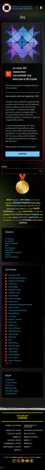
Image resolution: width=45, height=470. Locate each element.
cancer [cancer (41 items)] (25, 206)
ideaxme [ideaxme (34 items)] (20, 212)
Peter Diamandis (11, 243)
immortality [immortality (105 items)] (28, 211)
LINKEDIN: (9, 430)
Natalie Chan (13, 349)
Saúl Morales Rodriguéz (17, 278)
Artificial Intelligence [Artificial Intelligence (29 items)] (35, 200)
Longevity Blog (11, 383)
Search (40, 171)
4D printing (9, 241)
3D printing (9, 239)
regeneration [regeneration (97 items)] (33, 217)
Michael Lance (14, 346)
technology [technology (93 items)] (27, 220)
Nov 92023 (8, 74)
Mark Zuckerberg (11, 257)
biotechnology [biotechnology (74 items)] (35, 203)
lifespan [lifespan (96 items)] (27, 214)
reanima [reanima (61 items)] (15, 217)
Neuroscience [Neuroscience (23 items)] (5, 217)
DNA (7, 246)
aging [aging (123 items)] (8, 199)
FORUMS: (26, 447)
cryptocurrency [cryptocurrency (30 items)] (30, 206)
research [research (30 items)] (41, 217)
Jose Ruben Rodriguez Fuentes (20, 305)
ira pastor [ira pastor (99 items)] (7, 214)
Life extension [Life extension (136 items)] (17, 214)
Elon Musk (9, 250)
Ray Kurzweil (10, 248)
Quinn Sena (12, 284)
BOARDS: (26, 437)
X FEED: (9, 433)
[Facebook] (14, 461)
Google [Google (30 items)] (31, 209)
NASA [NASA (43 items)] (41, 215)
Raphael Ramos (14, 331)
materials (24, 147)
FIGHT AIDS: (11, 440)
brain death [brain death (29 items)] (20, 206)
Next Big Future (11, 388)
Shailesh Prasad (14, 290)
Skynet (7, 255)
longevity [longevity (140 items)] (35, 214)
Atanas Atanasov (15, 360)
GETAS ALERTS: (28, 430)
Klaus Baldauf (13, 313)
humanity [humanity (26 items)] (16, 212)
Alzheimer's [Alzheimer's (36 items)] (17, 200)
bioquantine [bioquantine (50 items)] (9, 203)
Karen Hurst (12, 302)
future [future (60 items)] (22, 209)
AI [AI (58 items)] (12, 200)
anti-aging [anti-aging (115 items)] (24, 199)
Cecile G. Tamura (14, 319)
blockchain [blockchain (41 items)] (14, 206)
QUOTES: (16, 450)
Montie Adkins (13, 355)
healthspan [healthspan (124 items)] (8, 211)
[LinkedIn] (23, 461)
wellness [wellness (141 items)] (23, 222)
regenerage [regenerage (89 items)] (23, 217)
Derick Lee (12, 322)
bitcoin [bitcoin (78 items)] (8, 206)
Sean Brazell (13, 334)
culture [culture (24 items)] (36, 205)
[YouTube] (27, 461)
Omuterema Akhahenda (17, 310)
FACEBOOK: (8, 425)
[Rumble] (31, 461)
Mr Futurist (9, 385)
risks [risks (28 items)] (4, 220)
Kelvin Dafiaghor (14, 299)
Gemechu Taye (15, 147)
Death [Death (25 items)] (39, 205)
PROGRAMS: (27, 443)
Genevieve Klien (14, 275)
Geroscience (9, 380)
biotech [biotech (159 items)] (26, 202)
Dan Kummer (13, 307)
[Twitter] (18, 461)
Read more (23, 154)
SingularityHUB (11, 394)
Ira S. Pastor (13, 358)
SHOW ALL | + (8, 363)
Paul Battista (13, 296)
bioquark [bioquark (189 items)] (17, 202)
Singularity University (13, 252)
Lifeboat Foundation (17, 457)
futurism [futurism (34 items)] (27, 209)
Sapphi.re (38, 457)
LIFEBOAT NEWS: (28, 425)
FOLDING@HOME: (9, 443)
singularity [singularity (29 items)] (8, 220)
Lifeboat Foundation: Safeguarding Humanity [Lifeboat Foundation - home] (17, 8)
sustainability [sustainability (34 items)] (18, 220)
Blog (22, 17)
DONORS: (15, 437)
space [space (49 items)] (13, 220)
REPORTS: (26, 440)
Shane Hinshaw (14, 328)
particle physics (31, 147)
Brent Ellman (13, 343)
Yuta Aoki (12, 316)
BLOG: (25, 433)
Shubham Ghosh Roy (16, 281)
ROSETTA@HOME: (8, 447)
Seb (9, 340)
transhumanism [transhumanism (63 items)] (37, 220)
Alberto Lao (12, 325)
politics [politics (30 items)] (10, 217)
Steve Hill (12, 337)
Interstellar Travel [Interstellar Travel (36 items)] (37, 212)
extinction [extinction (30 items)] (17, 209)
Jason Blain (13, 352)
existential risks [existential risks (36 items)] (10, 209)
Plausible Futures (11, 391)
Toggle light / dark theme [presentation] (41, 7)
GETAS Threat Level (22, 417)
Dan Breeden (13, 287)
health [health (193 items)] (36, 208)
